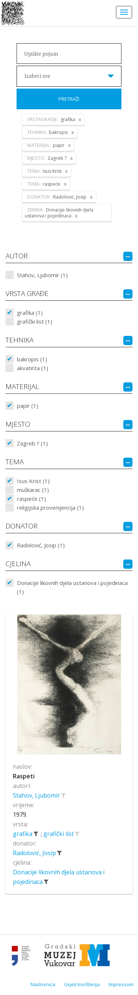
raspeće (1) (31, 498)
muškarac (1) (33, 489)
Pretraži (69, 99)
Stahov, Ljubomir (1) (42, 275)
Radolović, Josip (35, 853)
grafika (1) (30, 312)
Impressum (121, 984)
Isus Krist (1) (33, 481)
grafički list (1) (34, 321)
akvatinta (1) (32, 368)
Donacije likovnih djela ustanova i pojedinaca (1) (72, 587)
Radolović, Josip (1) (41, 545)
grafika (23, 834)
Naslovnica (43, 984)
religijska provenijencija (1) (50, 507)
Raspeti (24, 776)
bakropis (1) (32, 359)
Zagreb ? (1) (32, 443)
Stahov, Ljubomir (37, 795)
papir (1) (27, 405)
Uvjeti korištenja (82, 984)
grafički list (59, 834)
